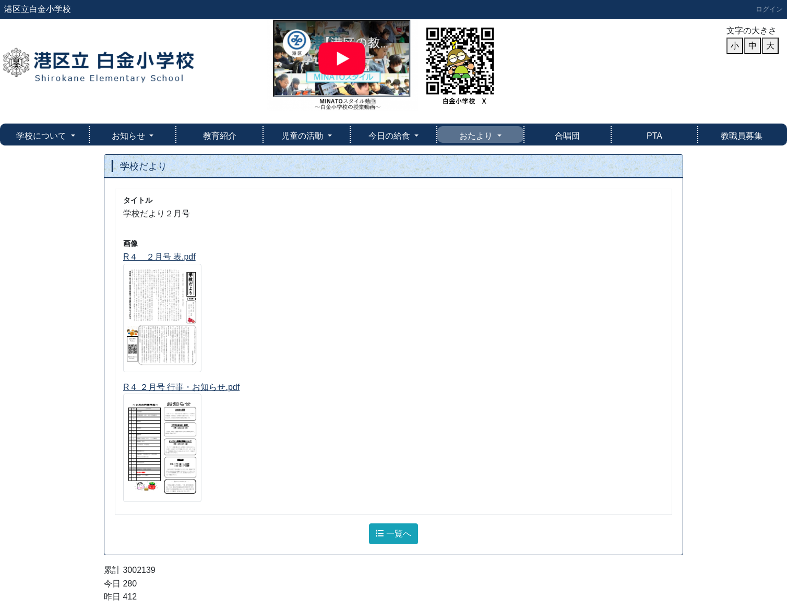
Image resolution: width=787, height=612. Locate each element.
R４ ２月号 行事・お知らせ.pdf (181, 387)
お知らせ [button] (129, 135)
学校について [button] (42, 135)
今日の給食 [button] (390, 135)
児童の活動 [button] (303, 135)
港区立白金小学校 (37, 9)
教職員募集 (741, 135)
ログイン (769, 9)
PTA (654, 135)
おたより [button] (477, 135)
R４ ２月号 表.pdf (159, 256)
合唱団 (567, 135)
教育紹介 (219, 135)
